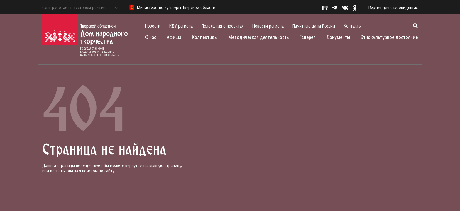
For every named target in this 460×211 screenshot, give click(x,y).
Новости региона (268, 25)
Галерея (308, 37)
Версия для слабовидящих (393, 7)
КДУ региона (181, 25)
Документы (338, 37)
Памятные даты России (313, 25)
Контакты (352, 25)
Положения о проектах (222, 25)
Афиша (174, 37)
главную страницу (165, 165)
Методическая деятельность (258, 37)
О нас (150, 37)
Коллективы (205, 37)
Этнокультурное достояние (389, 37)
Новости (152, 25)
